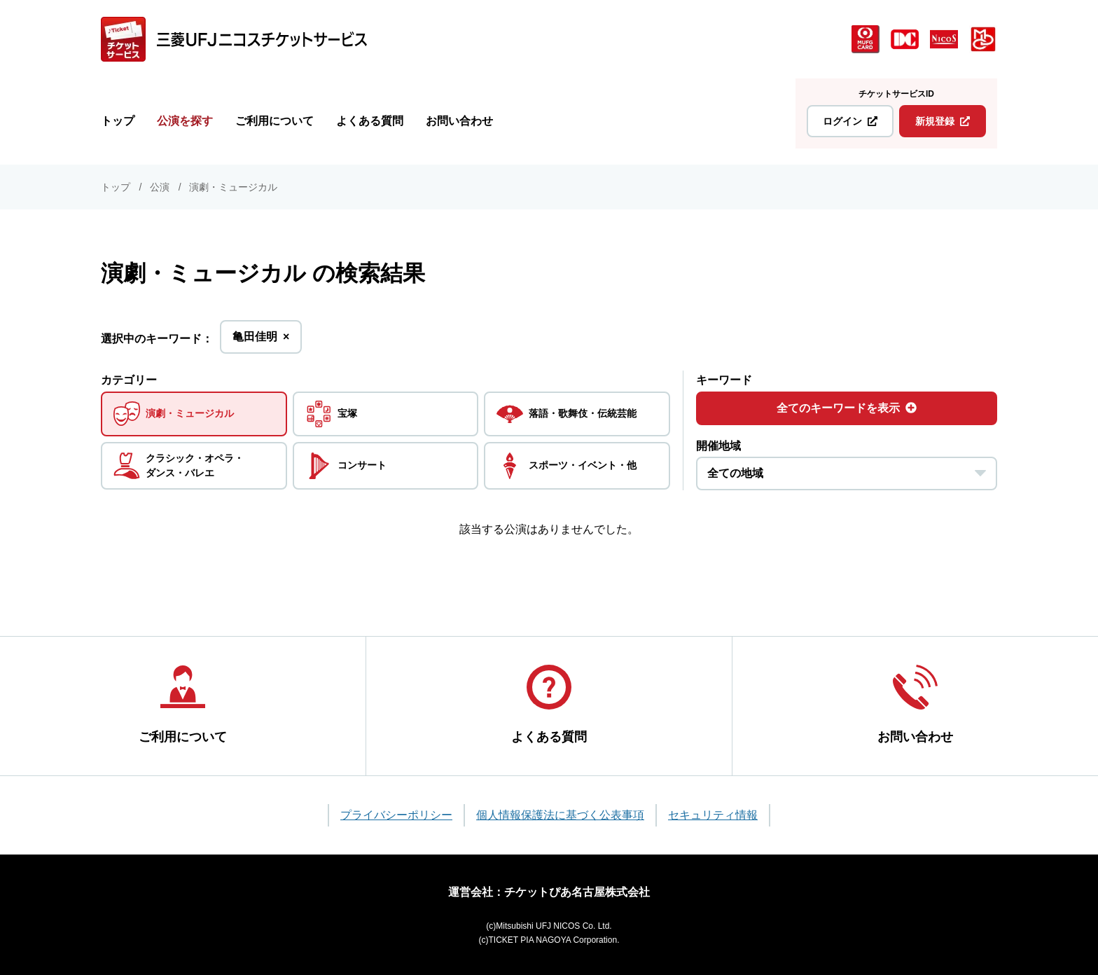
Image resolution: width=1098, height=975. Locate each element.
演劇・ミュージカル (233, 187)
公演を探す (185, 121)
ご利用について (274, 121)
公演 (159, 187)
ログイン (850, 121)
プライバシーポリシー (396, 815)
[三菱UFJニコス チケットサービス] (234, 39)
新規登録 (942, 121)
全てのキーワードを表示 (847, 408)
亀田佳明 (260, 341)
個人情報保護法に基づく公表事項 (560, 815)
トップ (117, 121)
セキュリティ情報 (713, 815)
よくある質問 (369, 121)
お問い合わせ (459, 121)
